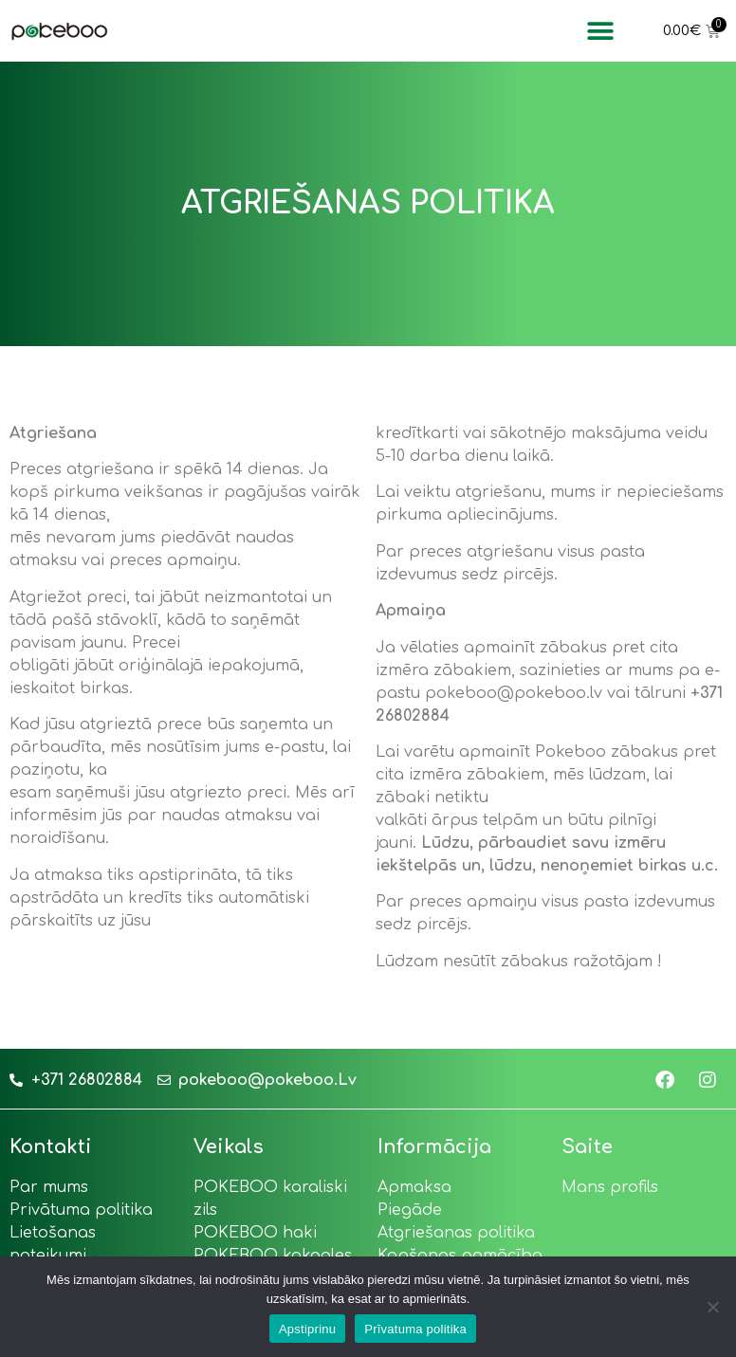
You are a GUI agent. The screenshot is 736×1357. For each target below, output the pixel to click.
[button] (600, 30)
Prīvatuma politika (415, 1329)
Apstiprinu (307, 1329)
